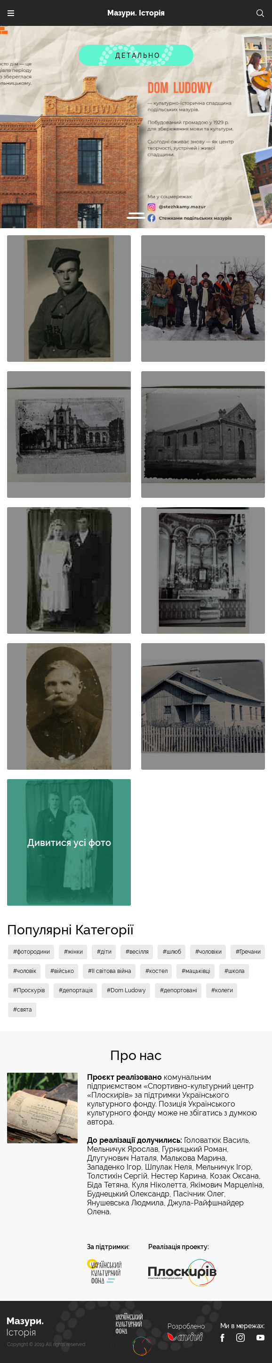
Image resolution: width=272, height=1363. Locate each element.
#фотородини (31, 952)
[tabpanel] (136, 127)
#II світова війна (109, 971)
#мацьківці (196, 971)
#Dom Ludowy (126, 990)
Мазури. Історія (136, 12)
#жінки (73, 952)
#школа (234, 971)
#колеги (222, 990)
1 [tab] (136, 218)
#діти (104, 952)
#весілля (137, 952)
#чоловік (24, 971)
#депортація (76, 990)
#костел (156, 971)
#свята (22, 1009)
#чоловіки (208, 952)
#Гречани (248, 952)
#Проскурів (29, 990)
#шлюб (172, 952)
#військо (62, 971)
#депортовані (178, 990)
